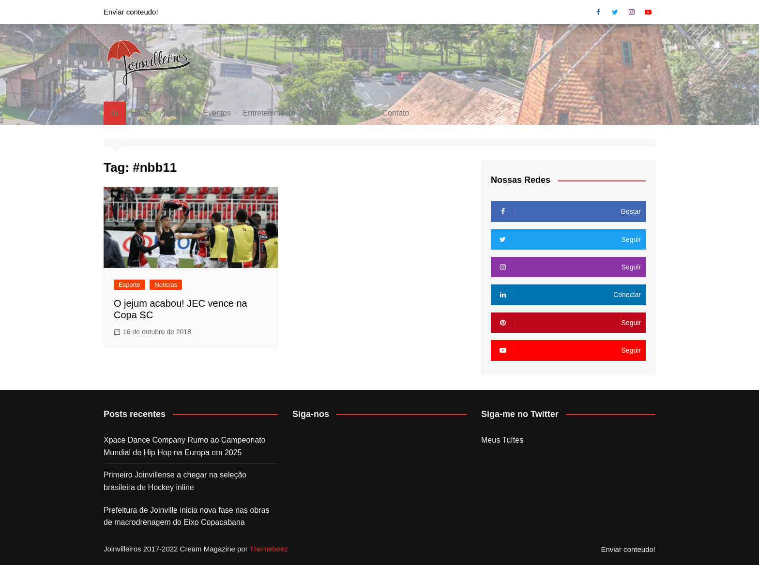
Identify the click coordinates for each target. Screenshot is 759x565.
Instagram (631, 12)
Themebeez (269, 549)
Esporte (129, 284)
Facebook (598, 12)
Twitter (614, 12)
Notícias (177, 113)
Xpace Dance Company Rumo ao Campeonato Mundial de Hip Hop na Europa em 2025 (184, 446)
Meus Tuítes (502, 440)
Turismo (321, 113)
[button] (149, 63)
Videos (358, 113)
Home (141, 113)
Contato (395, 113)
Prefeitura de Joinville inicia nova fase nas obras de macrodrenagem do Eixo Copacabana (186, 516)
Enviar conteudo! (131, 12)
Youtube (648, 12)
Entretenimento (269, 113)
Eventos (217, 113)
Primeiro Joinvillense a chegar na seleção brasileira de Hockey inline (175, 481)
